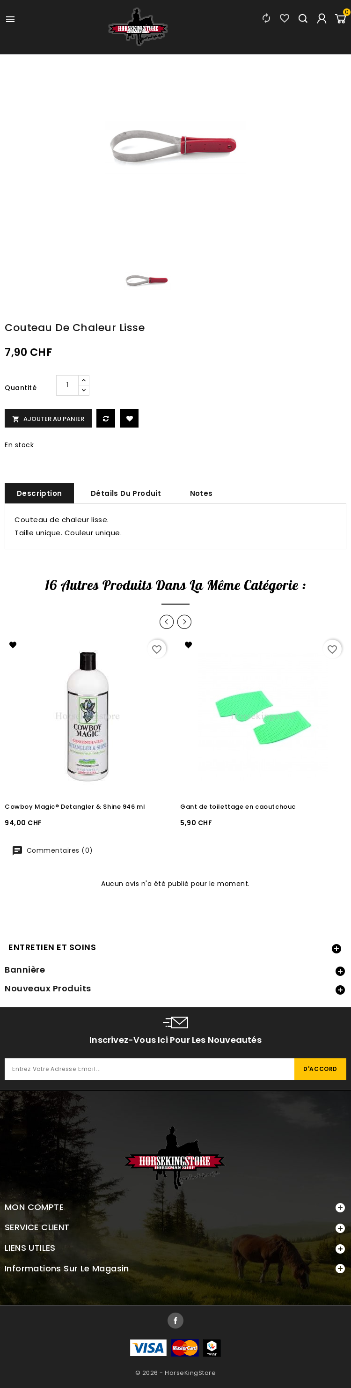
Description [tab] (39, 493)
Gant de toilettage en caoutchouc (238, 806)
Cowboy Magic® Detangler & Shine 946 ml (75, 806)
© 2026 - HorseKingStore (175, 1372)
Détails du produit (126, 493)
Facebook (175, 1321)
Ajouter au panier (48, 418)
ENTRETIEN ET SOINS (52, 947)
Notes (201, 493)
